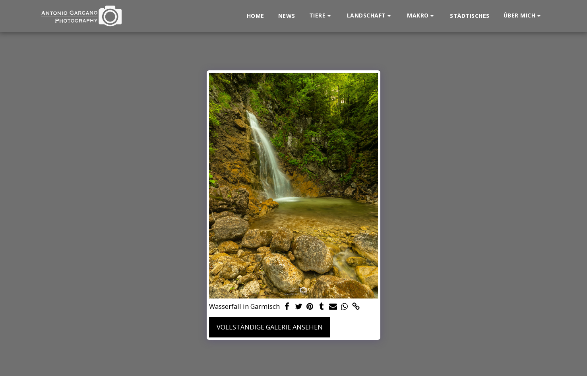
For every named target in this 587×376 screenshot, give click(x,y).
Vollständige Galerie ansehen (270, 326)
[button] (321, 16)
